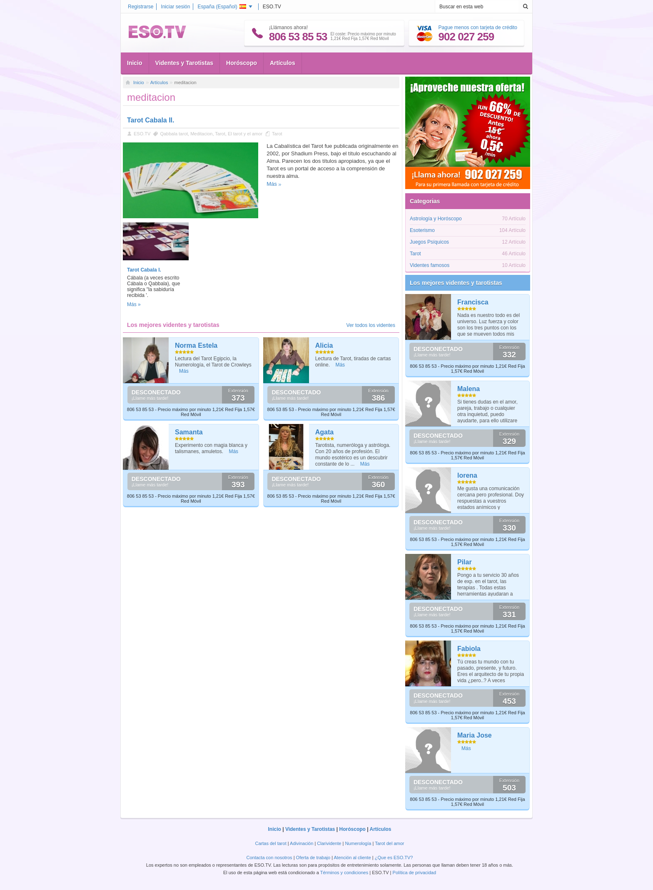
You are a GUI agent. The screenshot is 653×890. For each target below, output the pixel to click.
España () (221, 7)
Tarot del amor (389, 843)
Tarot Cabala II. (150, 120)
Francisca (473, 302)
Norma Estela (196, 345)
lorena (467, 475)
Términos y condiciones (344, 872)
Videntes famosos (429, 265)
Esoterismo (422, 230)
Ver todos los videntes (370, 325)
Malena (468, 388)
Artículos (282, 63)
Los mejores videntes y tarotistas (456, 282)
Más (272, 184)
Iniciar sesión (175, 7)
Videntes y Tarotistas (184, 63)
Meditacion (201, 133)
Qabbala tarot (174, 133)
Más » (134, 304)
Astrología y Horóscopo (436, 219)
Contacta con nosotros (269, 857)
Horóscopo (241, 63)
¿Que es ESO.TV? (394, 857)
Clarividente (329, 843)
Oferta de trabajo (313, 857)
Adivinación (301, 843)
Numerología (358, 843)
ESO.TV (142, 133)
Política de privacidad (414, 872)
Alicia (324, 345)
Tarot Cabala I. (144, 270)
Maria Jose (474, 735)
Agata (324, 432)
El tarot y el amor (245, 133)
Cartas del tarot (271, 843)
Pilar (464, 562)
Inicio (134, 63)
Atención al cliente (352, 857)
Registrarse (140, 7)
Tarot (220, 133)
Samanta (189, 432)
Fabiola (469, 648)
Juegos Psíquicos (429, 242)
